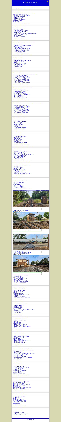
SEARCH (36, 2)
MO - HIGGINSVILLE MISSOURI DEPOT (19, 396)
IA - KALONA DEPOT (16, 37)
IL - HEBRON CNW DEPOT (17, 289)
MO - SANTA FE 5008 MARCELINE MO (19, 400)
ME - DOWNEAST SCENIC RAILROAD (19, 385)
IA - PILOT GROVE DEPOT (17, 123)
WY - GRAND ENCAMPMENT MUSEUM (19, 414)
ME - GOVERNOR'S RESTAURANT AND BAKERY (21, 389)
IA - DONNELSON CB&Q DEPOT (18, 124)
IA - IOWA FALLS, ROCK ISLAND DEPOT (19, 89)
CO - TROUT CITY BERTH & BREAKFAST (19, 8)
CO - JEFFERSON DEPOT (17, 12)
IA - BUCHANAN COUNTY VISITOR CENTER (20, 111)
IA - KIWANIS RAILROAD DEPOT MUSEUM (20, 34)
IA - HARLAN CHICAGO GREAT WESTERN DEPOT (21, 49)
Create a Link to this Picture (18, 210)
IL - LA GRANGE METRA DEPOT (18, 341)
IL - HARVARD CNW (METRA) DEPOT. (19, 290)
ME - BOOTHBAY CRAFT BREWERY (19, 388)
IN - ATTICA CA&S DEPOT (17, 345)
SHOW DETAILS (29, 188)
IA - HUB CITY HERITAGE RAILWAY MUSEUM (20, 30)
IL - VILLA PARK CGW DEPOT (17, 166)
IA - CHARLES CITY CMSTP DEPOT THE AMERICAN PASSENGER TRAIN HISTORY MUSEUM (28, 103)
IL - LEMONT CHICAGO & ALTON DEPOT (19, 298)
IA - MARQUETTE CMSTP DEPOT (18, 38)
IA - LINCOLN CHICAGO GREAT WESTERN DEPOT (21, 110)
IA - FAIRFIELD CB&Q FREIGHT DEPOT (19, 127)
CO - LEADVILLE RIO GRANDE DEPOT (19, 19)
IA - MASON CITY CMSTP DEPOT (18, 95)
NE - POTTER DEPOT (16, 403)
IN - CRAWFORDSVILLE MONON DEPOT (19, 349)
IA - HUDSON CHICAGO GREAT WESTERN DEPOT (21, 107)
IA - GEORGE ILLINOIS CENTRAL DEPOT (19, 64)
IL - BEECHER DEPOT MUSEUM (18, 168)
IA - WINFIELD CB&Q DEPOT (17, 122)
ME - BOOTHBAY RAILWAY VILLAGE (19, 383)
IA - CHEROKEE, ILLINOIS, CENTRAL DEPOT (20, 75)
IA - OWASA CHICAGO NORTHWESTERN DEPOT (21, 90)
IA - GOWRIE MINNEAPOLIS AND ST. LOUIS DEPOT (21, 82)
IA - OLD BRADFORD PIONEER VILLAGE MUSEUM (21, 104)
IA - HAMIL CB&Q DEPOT (17, 125)
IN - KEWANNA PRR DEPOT (17, 358)
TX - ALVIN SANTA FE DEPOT (17, 410)
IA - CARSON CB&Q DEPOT (17, 52)
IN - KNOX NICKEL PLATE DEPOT (18, 368)
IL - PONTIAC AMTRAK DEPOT (18, 313)
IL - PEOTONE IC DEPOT (17, 334)
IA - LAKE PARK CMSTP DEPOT (18, 65)
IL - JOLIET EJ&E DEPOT (17, 295)
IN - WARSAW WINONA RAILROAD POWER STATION (21, 364)
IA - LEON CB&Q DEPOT (17, 138)
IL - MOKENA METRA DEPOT (17, 306)
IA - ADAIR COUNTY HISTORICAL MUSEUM (20, 142)
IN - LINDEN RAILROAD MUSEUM (18, 343)
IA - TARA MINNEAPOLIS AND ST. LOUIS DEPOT (21, 84)
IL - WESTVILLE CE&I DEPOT (17, 329)
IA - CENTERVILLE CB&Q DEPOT (18, 135)
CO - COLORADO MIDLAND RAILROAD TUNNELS (21, 23)
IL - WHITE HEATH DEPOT (17, 322)
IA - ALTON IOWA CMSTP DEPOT (18, 61)
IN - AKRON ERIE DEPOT (17, 360)
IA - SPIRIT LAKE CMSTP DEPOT (18, 67)
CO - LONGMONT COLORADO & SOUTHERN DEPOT (21, 15)
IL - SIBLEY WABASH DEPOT (17, 184)
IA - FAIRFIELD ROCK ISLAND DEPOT (19, 128)
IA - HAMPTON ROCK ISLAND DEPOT (19, 92)
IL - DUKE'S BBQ (15, 284)
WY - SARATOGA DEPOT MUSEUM (18, 412)
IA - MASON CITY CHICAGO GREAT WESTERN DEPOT (22, 94)
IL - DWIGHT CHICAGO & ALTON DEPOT (19, 172)
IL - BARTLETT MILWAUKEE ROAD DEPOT (20, 278)
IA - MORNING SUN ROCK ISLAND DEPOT (20, 121)
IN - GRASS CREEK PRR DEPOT (18, 355)
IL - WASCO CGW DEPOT (17, 292)
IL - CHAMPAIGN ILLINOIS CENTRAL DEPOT (20, 324)
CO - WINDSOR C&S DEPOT (17, 22)
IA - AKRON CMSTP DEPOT (17, 59)
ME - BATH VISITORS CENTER (18, 390)
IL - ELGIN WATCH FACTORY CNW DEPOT (20, 280)
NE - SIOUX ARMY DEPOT (17, 404)
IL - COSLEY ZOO (15, 181)
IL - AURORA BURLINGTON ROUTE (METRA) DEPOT (21, 294)
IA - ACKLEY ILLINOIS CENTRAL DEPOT (19, 91)
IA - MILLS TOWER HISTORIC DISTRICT (19, 152)
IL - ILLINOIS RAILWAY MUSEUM (18, 158)
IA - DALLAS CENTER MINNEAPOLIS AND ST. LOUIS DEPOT (23, 45)
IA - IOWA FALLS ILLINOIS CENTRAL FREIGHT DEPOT (21, 151)
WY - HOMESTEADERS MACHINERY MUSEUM (20, 413)
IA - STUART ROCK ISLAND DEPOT (18, 47)
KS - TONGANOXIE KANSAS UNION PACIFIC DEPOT (21, 374)
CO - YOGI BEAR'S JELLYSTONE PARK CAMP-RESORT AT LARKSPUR (24, 13)
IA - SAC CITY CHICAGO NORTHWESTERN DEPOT (21, 79)
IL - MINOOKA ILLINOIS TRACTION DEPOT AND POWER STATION (23, 309)
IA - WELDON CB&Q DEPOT (17, 137)
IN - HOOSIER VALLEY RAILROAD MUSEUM (20, 344)
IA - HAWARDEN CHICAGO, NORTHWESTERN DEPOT (22, 60)
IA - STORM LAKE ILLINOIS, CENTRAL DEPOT (20, 76)
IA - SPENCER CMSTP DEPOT (18, 68)
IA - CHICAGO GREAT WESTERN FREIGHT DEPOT (21, 109)
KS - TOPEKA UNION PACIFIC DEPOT (19, 373)
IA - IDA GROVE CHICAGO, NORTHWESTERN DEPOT (21, 77)
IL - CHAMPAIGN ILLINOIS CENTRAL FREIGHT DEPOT (22, 326)
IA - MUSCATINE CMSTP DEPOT (18, 120)
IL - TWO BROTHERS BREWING (18, 293)
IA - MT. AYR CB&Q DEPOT (17, 140)
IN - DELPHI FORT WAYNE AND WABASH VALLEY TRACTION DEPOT (24, 353)
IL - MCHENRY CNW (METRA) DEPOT (19, 288)
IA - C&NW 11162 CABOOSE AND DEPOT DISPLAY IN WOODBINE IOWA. (25, 33)
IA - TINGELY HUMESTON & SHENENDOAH (20, 155)
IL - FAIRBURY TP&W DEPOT (17, 314)
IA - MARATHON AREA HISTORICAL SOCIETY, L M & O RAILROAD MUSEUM (25, 74)
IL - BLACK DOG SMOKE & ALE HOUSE (19, 325)
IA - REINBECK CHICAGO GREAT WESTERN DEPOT (21, 106)
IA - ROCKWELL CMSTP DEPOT (18, 81)
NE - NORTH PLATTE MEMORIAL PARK (19, 401)
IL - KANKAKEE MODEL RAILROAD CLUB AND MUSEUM (22, 160)
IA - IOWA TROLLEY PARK (17, 27)
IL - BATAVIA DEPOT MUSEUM (18, 167)
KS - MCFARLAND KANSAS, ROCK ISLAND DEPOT (21, 375)
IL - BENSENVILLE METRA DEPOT (18, 339)
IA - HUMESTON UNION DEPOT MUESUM (20, 136)
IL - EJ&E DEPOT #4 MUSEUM (18, 171)
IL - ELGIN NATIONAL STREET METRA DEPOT (20, 281)
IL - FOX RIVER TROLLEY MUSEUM (18, 157)
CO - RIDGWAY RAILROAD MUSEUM (19, 16)
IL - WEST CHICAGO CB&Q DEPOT (18, 186)
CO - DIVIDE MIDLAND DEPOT (18, 18)
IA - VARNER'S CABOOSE (17, 32)
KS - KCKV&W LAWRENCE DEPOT (18, 380)
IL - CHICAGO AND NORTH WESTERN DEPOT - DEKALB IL (22, 173)
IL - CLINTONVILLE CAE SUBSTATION (19, 283)
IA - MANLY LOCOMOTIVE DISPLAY (18, 96)
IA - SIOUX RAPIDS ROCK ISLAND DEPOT (20, 73)
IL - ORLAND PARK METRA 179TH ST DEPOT (20, 304)
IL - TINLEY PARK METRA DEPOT (18, 305)
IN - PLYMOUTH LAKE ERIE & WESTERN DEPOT (21, 367)
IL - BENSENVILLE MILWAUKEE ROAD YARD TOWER (21, 340)
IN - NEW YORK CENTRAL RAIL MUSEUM (19, 342)
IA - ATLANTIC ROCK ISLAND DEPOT (19, 36)
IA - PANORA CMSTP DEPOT (17, 46)
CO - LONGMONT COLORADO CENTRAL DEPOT (21, 14)
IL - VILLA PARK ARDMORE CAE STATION (19, 169)
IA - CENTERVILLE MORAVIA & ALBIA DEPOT (20, 134)
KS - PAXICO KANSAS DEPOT (17, 372)
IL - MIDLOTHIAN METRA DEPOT (18, 337)
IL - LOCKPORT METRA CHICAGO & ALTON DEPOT (21, 297)
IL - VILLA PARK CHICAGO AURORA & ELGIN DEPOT (21, 165)
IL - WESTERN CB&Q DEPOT (17, 338)
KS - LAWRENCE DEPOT (17, 371)
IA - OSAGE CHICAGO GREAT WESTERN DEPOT (21, 99)
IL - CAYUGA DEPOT (16, 311)
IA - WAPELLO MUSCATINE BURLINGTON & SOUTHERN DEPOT (23, 154)
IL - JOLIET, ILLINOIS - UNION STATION (19, 170)
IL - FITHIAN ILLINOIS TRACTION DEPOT (19, 328)
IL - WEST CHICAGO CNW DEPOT (18, 185)
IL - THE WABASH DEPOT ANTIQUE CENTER (20, 164)
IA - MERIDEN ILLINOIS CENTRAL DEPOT (19, 149)
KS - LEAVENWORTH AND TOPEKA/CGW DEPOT (21, 381)
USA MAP (32, 2)
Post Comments (26, 210)
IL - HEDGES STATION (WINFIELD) (18, 182)
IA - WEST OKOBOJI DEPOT (17, 66)
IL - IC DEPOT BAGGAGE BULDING (18, 319)
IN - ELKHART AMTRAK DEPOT (18, 365)
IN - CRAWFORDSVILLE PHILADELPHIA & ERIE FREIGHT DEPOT (23, 350)
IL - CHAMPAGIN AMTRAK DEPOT (18, 323)
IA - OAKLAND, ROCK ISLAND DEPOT (19, 51)
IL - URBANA (15, 327)
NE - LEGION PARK (16, 402)
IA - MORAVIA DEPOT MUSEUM (18, 29)
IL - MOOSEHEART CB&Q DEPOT (18, 277)
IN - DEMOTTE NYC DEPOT (17, 369)
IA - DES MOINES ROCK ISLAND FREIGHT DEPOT (21, 144)
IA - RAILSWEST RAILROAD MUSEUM (19, 28)
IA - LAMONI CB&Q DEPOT (17, 139)
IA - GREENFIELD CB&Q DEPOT (18, 143)
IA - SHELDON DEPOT (16, 62)
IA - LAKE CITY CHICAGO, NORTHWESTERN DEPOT (21, 80)
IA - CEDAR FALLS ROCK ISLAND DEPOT (19, 31)
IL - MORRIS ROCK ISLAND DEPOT (18, 159)
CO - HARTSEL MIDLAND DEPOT (18, 17)
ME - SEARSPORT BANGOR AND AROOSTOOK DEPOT (22, 387)
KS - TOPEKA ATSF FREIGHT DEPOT (19, 382)
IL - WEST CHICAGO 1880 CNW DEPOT (19, 187)
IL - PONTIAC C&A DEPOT (17, 312)
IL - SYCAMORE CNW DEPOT (17, 276)
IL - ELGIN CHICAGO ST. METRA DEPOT (19, 282)
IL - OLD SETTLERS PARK (17, 308)
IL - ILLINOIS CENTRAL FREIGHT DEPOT (19, 320)
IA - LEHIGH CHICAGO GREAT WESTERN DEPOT (21, 83)
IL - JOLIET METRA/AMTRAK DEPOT (19, 296)
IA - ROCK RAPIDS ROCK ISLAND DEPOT (19, 63)
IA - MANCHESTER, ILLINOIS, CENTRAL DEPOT (20, 112)
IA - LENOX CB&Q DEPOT (17, 141)
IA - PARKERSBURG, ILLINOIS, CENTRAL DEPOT (21, 105)
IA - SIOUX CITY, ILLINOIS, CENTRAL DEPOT (20, 58)
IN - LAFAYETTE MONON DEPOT (18, 351)
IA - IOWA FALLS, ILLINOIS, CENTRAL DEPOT (20, 88)
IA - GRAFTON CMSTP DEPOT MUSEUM (19, 98)
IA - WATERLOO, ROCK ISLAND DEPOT (19, 108)
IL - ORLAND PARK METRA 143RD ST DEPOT (20, 303)
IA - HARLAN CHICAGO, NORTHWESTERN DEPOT (21, 50)
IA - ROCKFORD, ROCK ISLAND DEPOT (19, 93)
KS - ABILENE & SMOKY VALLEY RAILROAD (20, 370)
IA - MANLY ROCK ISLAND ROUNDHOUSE (20, 97)
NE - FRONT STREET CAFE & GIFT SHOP (19, 405)
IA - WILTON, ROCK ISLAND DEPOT (18, 119)
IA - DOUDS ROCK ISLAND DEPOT (18, 129)
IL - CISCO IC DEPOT (16, 321)
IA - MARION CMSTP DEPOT (17, 114)
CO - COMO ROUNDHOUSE (17, 20)
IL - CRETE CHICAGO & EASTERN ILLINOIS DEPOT (21, 335)
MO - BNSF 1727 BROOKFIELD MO (18, 399)
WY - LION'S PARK (16, 411)
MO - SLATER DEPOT (16, 398)
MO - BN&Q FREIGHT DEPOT (17, 397)
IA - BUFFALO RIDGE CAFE (17, 150)
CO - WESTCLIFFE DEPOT (17, 21)
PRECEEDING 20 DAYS (30, 5)
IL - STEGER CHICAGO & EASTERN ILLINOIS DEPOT (21, 336)
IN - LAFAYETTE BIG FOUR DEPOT (18, 352)
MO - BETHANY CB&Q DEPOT (18, 395)
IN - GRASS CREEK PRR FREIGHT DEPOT (19, 356)
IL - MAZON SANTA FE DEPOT (18, 310)
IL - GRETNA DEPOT (16, 183)
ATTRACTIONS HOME (26, 2)
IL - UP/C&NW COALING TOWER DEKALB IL (20, 174)
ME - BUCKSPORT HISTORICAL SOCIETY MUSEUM (21, 384)
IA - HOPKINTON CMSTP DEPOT (18, 113)
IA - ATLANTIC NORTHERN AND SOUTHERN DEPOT (21, 48)
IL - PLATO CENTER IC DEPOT (18, 291)
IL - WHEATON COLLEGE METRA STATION (20, 180)
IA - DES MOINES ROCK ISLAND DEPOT (19, 43)
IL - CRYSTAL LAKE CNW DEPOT (18, 279)
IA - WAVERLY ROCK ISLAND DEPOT (19, 153)
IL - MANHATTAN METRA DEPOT (18, 307)
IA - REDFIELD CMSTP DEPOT (18, 44)
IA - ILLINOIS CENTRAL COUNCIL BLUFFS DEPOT (21, 53)
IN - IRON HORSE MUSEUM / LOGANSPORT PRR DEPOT (22, 357)
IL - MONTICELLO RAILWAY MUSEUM (19, 156)
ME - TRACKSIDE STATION (17, 386)
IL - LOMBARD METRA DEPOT (18, 175)
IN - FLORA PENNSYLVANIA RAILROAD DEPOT (20, 354)
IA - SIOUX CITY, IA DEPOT (17, 35)
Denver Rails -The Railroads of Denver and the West (24, 1)
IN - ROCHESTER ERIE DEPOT (18, 359)
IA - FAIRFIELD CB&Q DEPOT (17, 126)
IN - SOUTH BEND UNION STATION (18, 366)
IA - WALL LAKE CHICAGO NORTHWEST (19, 78)
